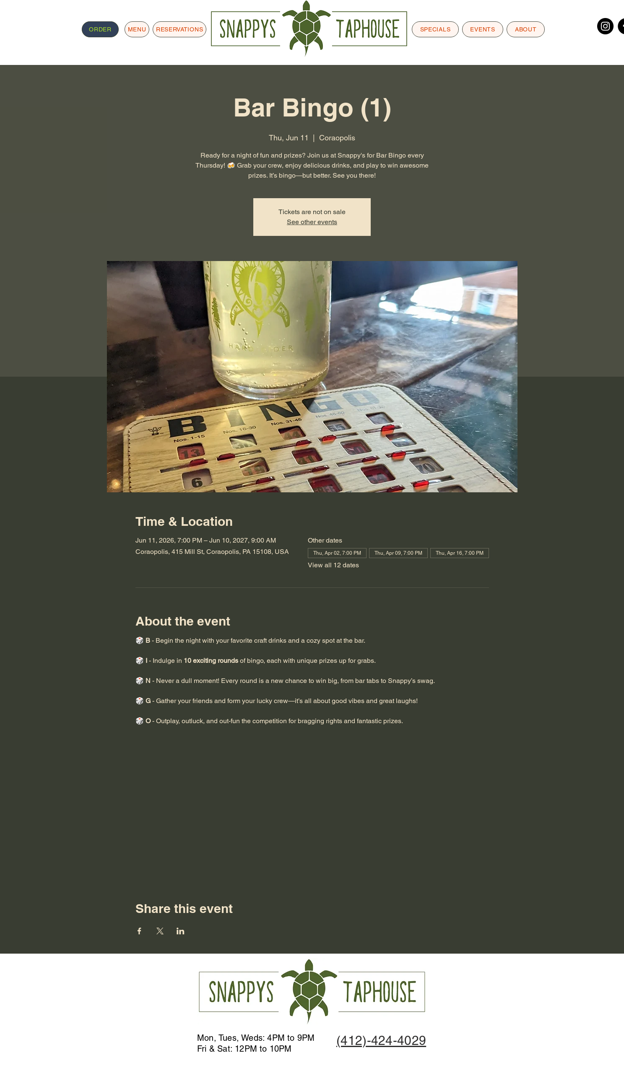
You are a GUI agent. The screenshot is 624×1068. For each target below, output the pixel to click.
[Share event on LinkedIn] (181, 931)
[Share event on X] (160, 931)
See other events (312, 222)
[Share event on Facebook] (139, 931)
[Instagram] (605, 26)
